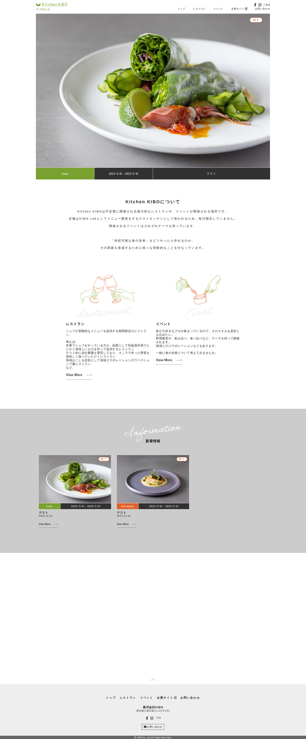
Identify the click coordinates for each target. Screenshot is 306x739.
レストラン (199, 8)
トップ (181, 8)
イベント (218, 8)
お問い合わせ (262, 8)
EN (268, 4)
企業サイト (237, 8)
